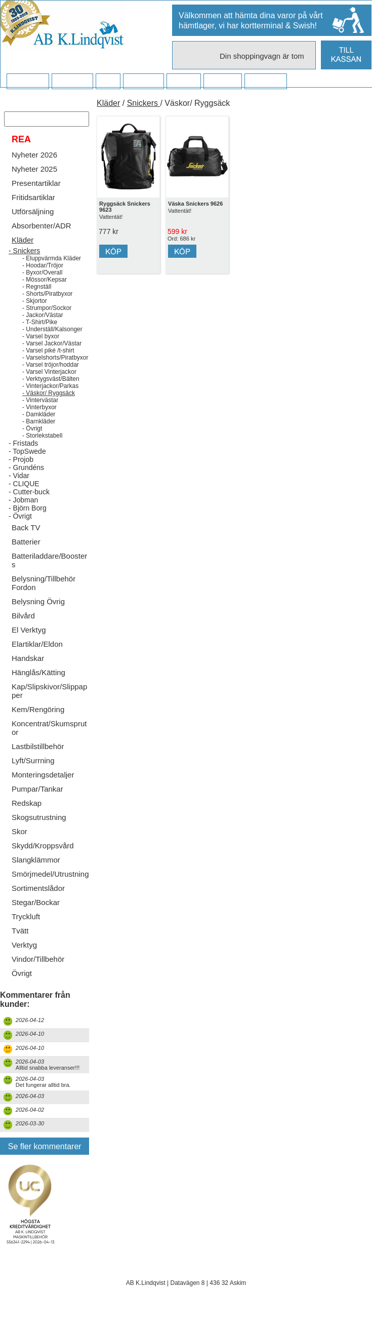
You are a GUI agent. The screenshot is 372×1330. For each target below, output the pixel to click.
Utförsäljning (33, 226)
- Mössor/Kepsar (44, 294)
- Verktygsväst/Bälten (50, 394)
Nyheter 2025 (34, 184)
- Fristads (23, 458)
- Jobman (23, 515)
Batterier (26, 557)
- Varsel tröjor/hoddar (50, 379)
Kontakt (183, 81)
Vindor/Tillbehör (38, 974)
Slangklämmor (36, 875)
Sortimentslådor (38, 903)
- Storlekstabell (42, 450)
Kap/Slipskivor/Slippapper (49, 706)
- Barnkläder (38, 436)
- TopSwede (27, 466)
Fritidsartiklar (33, 212)
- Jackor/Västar (42, 330)
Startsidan (28, 81)
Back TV (26, 542)
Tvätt (20, 946)
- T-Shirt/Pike (39, 337)
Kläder (22, 255)
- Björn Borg (28, 523)
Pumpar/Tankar (37, 804)
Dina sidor (265, 81)
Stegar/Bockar (36, 917)
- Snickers (24, 266)
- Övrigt (32, 443)
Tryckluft (26, 931)
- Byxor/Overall (42, 287)
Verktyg (24, 960)
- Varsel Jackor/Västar (51, 358)
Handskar (28, 673)
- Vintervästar (40, 415)
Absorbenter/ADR (41, 241)
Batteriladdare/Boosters (49, 575)
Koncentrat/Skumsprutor (49, 743)
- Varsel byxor (40, 351)
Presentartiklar (36, 198)
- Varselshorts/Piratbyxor (55, 372)
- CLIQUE (24, 499)
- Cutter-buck (29, 507)
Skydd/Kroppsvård (43, 860)
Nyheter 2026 (34, 170)
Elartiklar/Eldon (37, 659)
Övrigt (22, 988)
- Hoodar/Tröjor (42, 280)
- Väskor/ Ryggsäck (48, 408)
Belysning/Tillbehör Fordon (43, 598)
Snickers (143, 103)
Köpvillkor (72, 81)
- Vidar (19, 491)
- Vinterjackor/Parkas (50, 401)
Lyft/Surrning (33, 775)
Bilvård (23, 631)
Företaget (143, 81)
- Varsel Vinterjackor (49, 386)
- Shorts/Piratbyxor (47, 308)
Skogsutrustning (39, 832)
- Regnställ (36, 301)
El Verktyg (29, 645)
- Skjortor (34, 316)
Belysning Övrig (38, 616)
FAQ (108, 81)
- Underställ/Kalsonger (52, 344)
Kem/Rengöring (38, 724)
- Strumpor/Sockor (46, 323)
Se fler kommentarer (44, 1161)
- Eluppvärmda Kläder (51, 273)
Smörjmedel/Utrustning (50, 889)
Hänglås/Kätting (38, 687)
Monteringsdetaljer (43, 790)
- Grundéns (26, 483)
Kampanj (222, 81)
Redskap (27, 818)
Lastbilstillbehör (38, 761)
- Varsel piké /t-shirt (48, 365)
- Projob (21, 475)
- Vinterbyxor (39, 422)
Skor (19, 846)
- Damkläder (38, 429)
